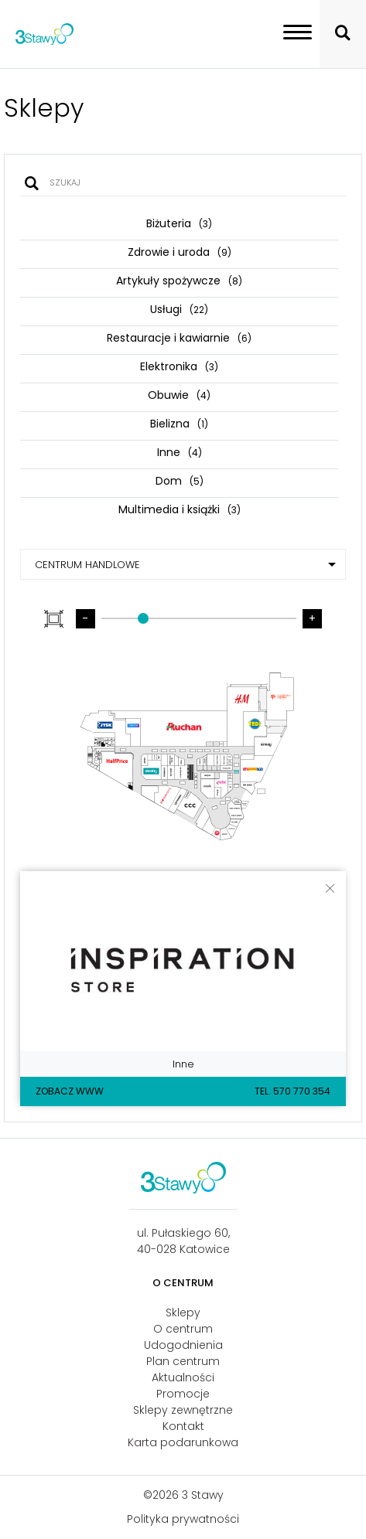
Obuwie (179, 395)
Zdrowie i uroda (179, 252)
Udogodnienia (183, 1345)
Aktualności (183, 1377)
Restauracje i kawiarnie (179, 338)
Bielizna (179, 423)
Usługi (179, 309)
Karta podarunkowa (183, 1442)
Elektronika (179, 366)
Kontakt (183, 1426)
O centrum (183, 1328)
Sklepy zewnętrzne (183, 1410)
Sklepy (183, 1312)
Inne (179, 452)
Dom (180, 481)
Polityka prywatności (183, 1519)
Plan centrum (183, 1361)
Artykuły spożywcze (179, 280)
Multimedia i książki (179, 509)
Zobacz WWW (70, 1091)
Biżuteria (179, 223)
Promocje (183, 1393)
